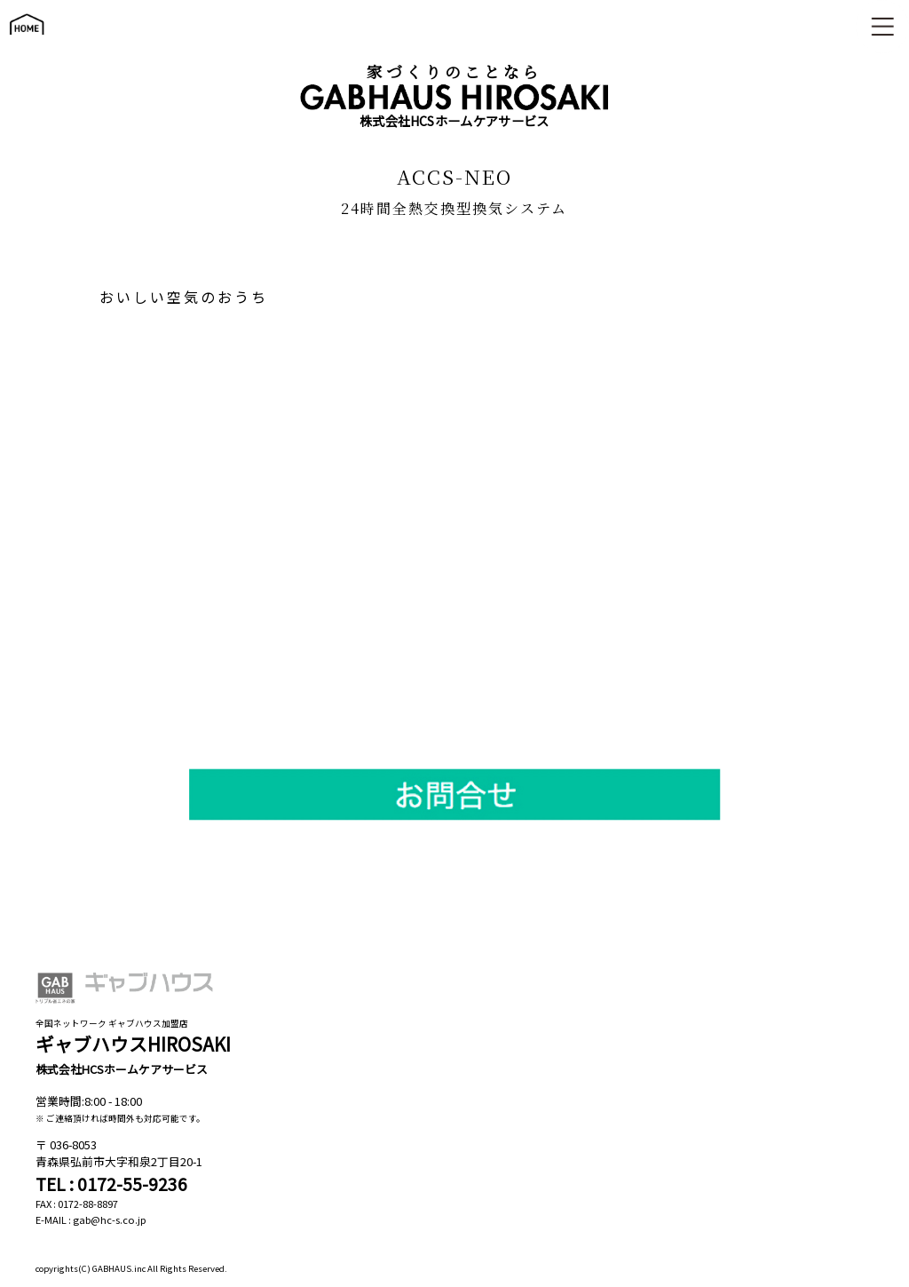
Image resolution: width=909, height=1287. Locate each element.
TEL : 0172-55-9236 (111, 1184)
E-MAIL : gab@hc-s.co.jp (91, 1219)
